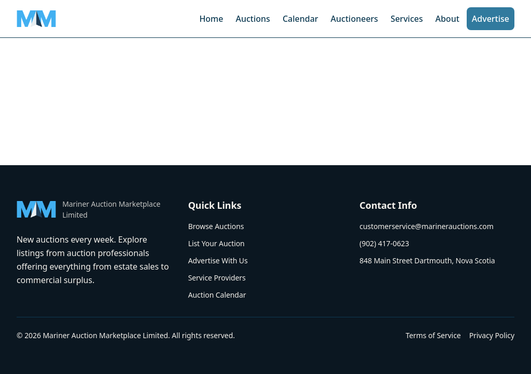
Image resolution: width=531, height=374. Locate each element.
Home (211, 18)
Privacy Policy (491, 335)
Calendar (300, 18)
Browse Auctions (216, 226)
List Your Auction (216, 243)
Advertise (490, 18)
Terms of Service (433, 335)
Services (406, 18)
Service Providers (217, 278)
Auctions (252, 18)
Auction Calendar (217, 295)
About (447, 18)
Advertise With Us (218, 260)
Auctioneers (355, 18)
